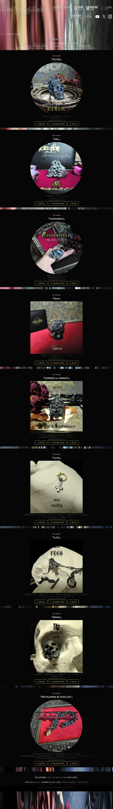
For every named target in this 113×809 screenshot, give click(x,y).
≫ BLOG (73, 124)
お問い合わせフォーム (32, 782)
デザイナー (56, 48)
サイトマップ (83, 782)
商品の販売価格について (43, 777)
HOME (2, 34)
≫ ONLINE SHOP (57, 124)
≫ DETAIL (41, 124)
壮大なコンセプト (40, 43)
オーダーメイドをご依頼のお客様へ (66, 777)
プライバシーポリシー (69, 782)
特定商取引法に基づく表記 (51, 782)
